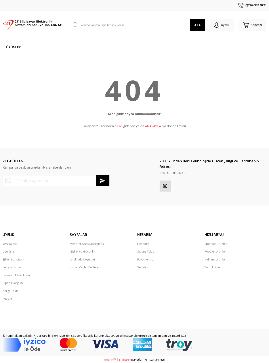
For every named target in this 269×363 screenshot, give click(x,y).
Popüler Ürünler (215, 251)
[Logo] (34, 24)
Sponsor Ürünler (215, 244)
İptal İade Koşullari (82, 259)
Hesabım (143, 244)
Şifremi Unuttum (13, 259)
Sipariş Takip (145, 251)
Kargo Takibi (11, 291)
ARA (197, 25)
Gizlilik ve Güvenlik (82, 251)
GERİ (118, 126)
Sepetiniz (143, 267)
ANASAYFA (153, 126)
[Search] (137, 25)
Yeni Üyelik (10, 244)
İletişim (7, 298)
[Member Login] (222, 25)
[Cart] (252, 25)
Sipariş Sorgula (13, 283)
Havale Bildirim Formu (17, 275)
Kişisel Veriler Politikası (85, 267)
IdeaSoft (109, 360)
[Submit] (102, 180)
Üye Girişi (9, 251)
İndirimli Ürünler (215, 259)
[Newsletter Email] (56, 180)
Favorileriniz (145, 259)
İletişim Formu (12, 267)
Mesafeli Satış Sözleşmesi (87, 244)
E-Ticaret (125, 360)
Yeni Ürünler (212, 267)
